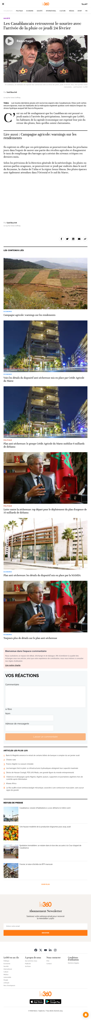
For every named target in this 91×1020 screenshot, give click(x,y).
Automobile (7, 977)
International (51, 11)
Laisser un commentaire (45, 736)
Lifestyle (6, 983)
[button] (86, 1015)
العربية (84, 4)
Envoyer (45, 933)
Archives (28, 966)
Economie (29, 11)
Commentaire (12, 684)
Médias (71, 11)
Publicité (28, 963)
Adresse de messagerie (17, 723)
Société (39, 11)
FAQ (47, 961)
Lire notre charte (12, 665)
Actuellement (8, 11)
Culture (63, 11)
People (6, 980)
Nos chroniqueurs (9, 985)
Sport (80, 11)
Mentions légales (73, 963)
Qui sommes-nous (31, 961)
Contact (49, 963)
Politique (19, 11)
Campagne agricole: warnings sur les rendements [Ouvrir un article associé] (40, 136)
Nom (7, 713)
